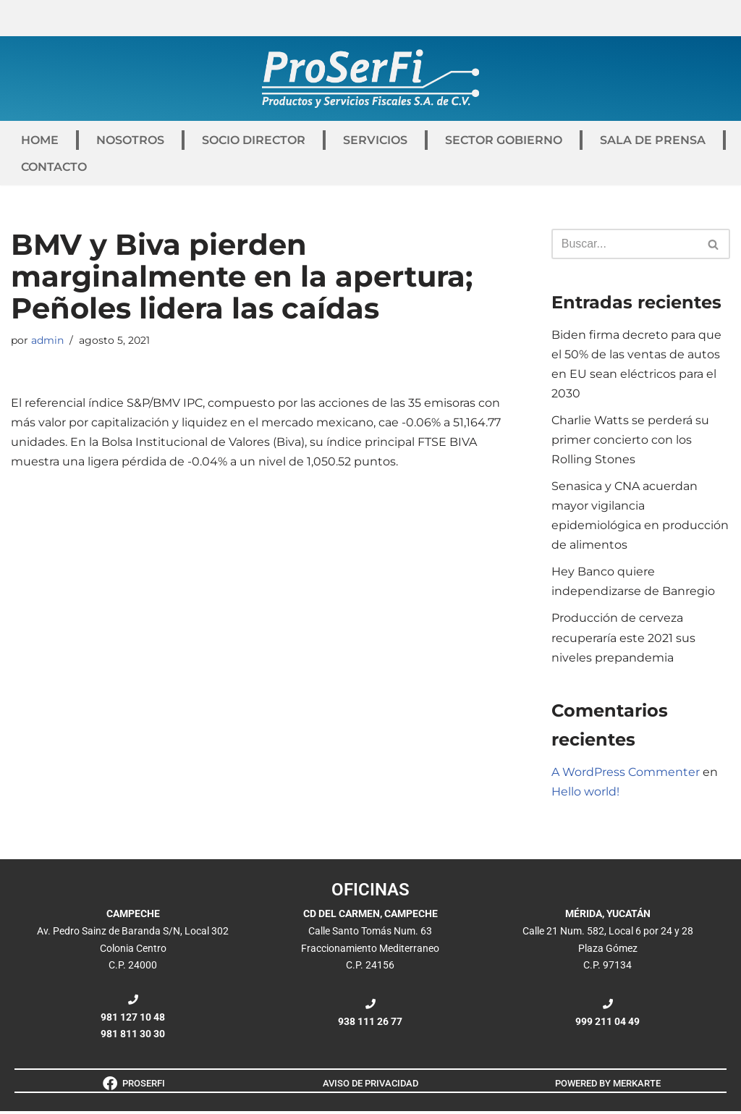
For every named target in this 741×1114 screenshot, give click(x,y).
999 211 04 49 (607, 1024)
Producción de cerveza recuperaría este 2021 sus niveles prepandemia (623, 639)
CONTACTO (54, 167)
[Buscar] (624, 244)
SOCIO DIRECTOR (253, 140)
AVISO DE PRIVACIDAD (370, 1086)
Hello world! (585, 794)
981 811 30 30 (133, 1036)
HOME (40, 140)
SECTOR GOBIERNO (503, 140)
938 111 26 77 (370, 1024)
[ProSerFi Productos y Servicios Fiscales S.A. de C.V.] (370, 78)
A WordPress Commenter (625, 774)
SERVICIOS (375, 140)
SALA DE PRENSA (653, 140)
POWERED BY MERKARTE (608, 1086)
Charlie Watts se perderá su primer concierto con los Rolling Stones (630, 440)
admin (47, 340)
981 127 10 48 (133, 1019)
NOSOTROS (130, 140)
